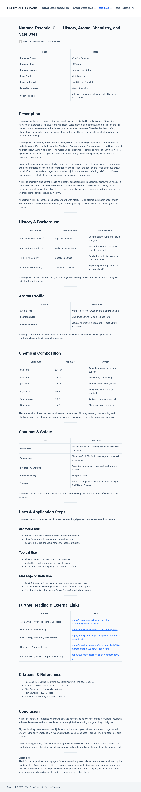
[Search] (133, 8)
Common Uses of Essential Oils (55, 8)
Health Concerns (122, 8)
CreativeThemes (52, 787)
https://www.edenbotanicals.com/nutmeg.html (95, 629)
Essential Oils (105, 8)
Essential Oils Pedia (22, 8)
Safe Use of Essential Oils (84, 8)
